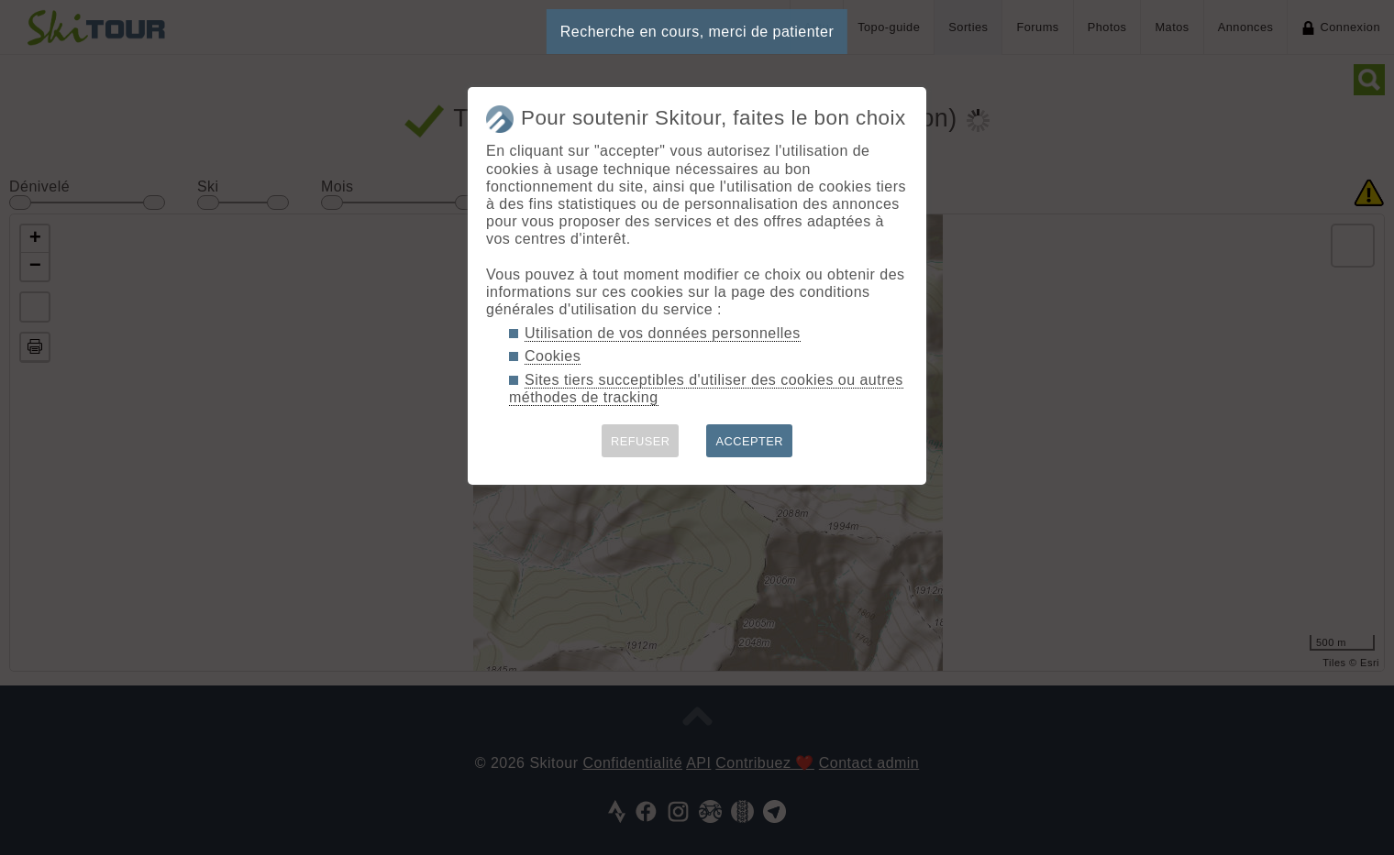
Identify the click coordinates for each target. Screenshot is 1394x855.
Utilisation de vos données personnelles (663, 333)
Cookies (553, 356)
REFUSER (640, 441)
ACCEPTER (749, 441)
